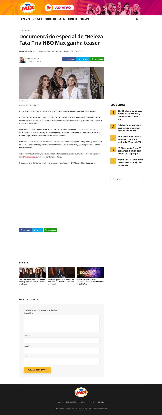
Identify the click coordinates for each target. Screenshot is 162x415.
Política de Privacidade (62, 409)
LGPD (72, 409)
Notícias (72, 19)
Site (25, 356)
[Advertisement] (61, 249)
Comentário (28, 313)
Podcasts (84, 19)
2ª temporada (29, 157)
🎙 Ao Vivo (25, 19)
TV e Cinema (24, 30)
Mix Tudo (37, 19)
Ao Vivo (61, 402)
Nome (27, 335)
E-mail (27, 346)
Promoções (50, 19)
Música (62, 19)
